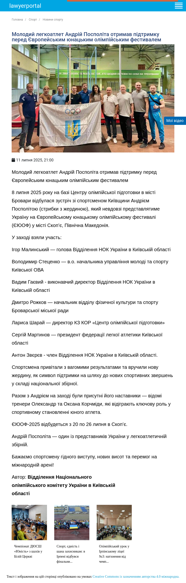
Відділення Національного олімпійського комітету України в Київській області (63, 485)
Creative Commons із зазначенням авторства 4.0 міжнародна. (136, 576)
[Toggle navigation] (178, 6)
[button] (24, 98)
